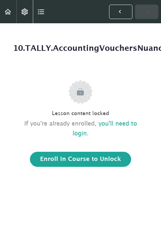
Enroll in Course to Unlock (80, 159)
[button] (8, 11)
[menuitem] (24, 11)
